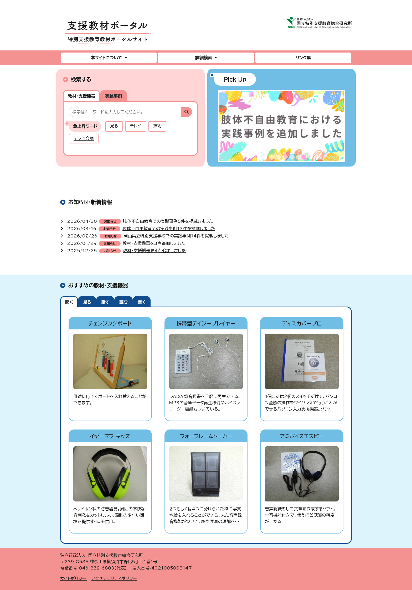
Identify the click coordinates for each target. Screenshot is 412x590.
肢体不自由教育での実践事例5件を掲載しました (168, 221)
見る (114, 126)
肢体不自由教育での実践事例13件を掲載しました (168, 228)
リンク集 (303, 58)
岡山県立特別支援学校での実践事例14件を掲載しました (176, 236)
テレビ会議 (84, 138)
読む (123, 302)
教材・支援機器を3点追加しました (154, 243)
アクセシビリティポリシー (114, 578)
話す (105, 302)
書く (142, 302)
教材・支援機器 (81, 96)
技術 (157, 126)
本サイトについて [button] (107, 58)
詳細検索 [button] (204, 58)
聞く (69, 302)
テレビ (136, 126)
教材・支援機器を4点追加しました (154, 251)
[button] (224, 128)
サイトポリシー (73, 578)
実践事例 (113, 96)
